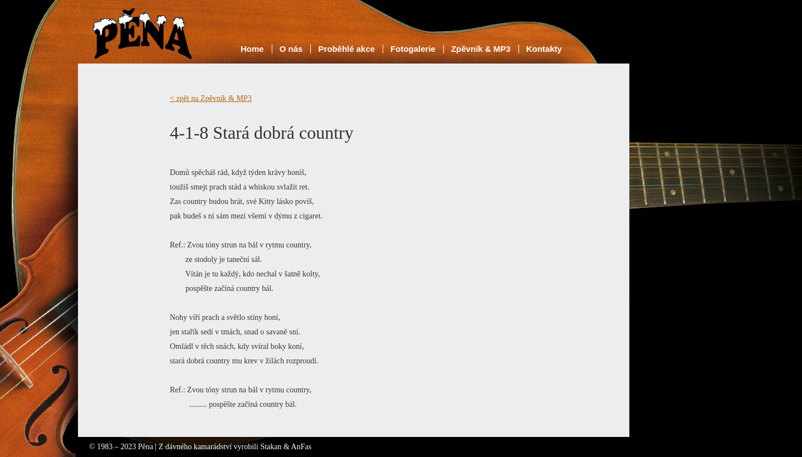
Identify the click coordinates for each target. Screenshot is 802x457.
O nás (291, 49)
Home (252, 49)
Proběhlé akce (346, 49)
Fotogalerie (413, 49)
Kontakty (544, 49)
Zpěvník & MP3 (481, 49)
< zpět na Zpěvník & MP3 (211, 98)
